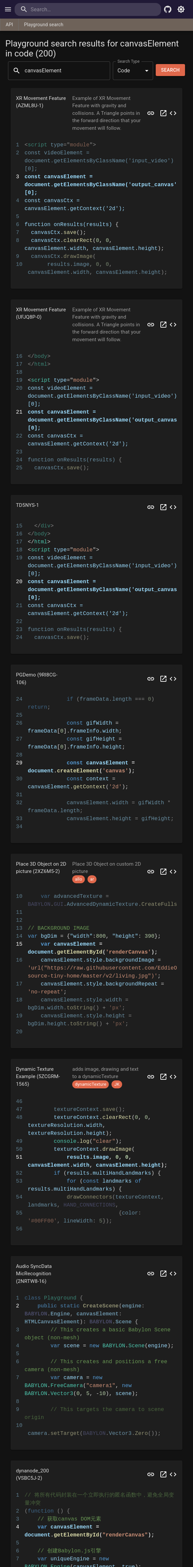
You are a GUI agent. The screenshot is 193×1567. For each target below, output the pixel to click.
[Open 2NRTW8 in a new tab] (163, 1274)
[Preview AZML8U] (150, 113)
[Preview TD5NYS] (150, 507)
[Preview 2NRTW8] (150, 1274)
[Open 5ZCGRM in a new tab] (163, 1076)
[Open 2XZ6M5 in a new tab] (163, 871)
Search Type (128, 61)
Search (170, 70)
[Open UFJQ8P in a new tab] (163, 325)
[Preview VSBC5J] (150, 1474)
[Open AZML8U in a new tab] (163, 113)
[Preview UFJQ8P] (150, 325)
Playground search (43, 24)
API (9, 24)
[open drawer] (8, 9)
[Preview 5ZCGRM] (150, 1076)
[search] (58, 9)
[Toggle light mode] (181, 9)
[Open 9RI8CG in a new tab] (163, 678)
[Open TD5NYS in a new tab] (163, 507)
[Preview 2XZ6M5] (150, 871)
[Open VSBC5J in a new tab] (163, 1474)
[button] (96, 113)
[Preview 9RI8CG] (150, 678)
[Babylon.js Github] (167, 9)
